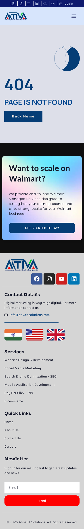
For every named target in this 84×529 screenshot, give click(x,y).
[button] (74, 16)
